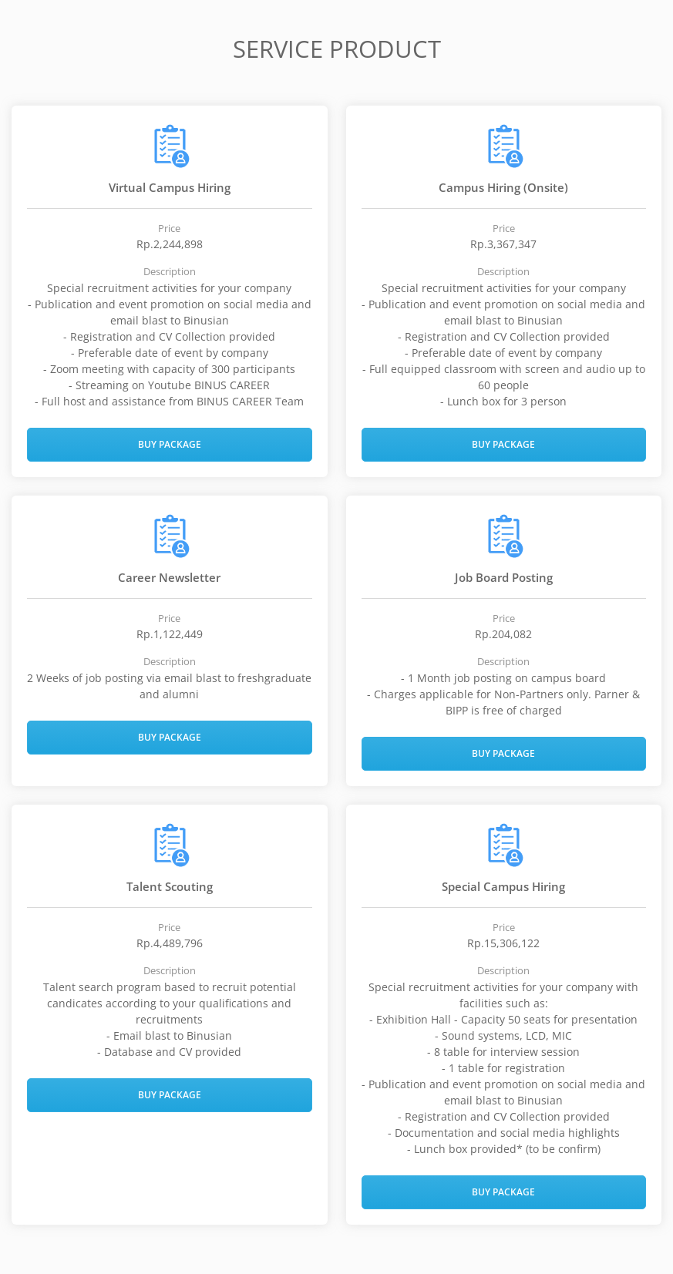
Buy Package (169, 444)
